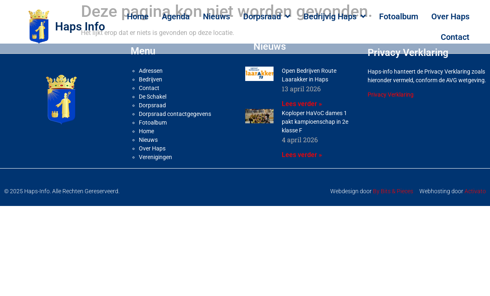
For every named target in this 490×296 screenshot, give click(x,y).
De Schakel (152, 96)
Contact (455, 37)
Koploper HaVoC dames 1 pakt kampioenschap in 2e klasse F (315, 122)
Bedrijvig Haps (335, 16)
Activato (475, 191)
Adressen (151, 70)
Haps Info (80, 26)
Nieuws (216, 16)
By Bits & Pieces (393, 191)
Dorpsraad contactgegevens (175, 114)
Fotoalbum (398, 16)
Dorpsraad (266, 16)
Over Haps (450, 16)
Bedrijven (150, 79)
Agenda (176, 16)
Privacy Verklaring (391, 94)
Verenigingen (155, 157)
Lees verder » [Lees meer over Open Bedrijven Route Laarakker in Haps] (302, 104)
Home (138, 16)
